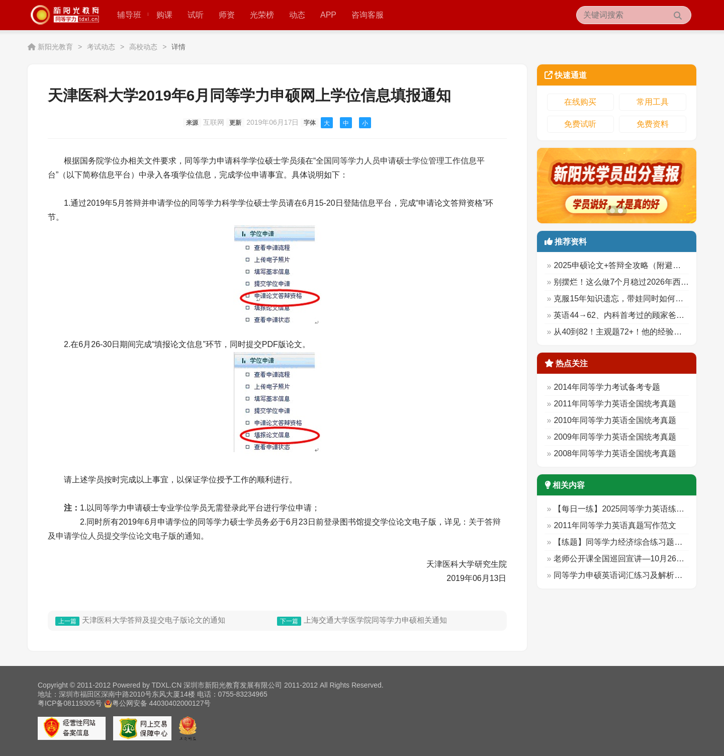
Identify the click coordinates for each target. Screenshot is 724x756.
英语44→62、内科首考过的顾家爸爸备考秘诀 (635, 315)
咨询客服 (367, 15)
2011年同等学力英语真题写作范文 (615, 525)
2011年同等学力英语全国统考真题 (615, 403)
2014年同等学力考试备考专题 (607, 387)
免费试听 (580, 124)
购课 (164, 15)
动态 (297, 15)
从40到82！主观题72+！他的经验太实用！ (630, 331)
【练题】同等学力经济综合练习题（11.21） (632, 542)
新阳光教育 (55, 47)
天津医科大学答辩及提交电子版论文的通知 (153, 620)
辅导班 (133, 15)
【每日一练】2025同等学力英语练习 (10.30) (633, 509)
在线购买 (580, 102)
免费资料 (653, 124)
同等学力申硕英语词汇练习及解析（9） (624, 575)
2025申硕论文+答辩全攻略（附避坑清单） (629, 265)
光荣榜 (262, 15)
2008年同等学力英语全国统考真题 (615, 453)
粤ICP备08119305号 (70, 703)
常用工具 (653, 102)
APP (328, 15)
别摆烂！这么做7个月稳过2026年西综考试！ (633, 282)
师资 (227, 15)
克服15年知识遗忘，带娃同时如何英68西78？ (635, 298)
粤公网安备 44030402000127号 (157, 703)
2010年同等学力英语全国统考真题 (615, 420)
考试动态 (101, 47)
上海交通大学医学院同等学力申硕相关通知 (375, 620)
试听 (196, 15)
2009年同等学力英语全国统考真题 (615, 437)
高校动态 (143, 47)
